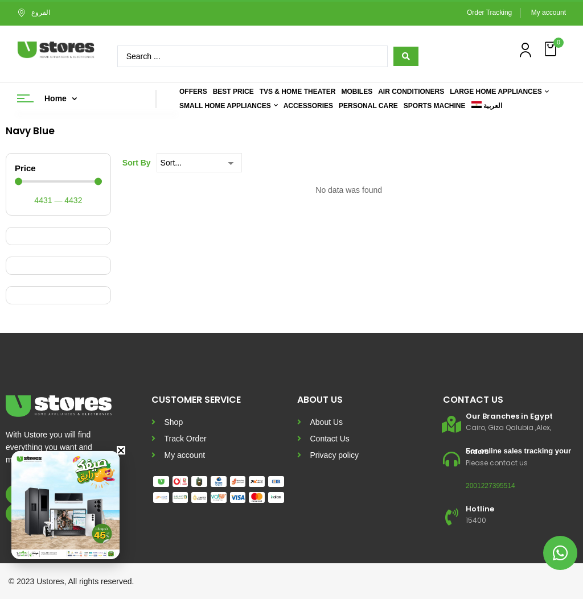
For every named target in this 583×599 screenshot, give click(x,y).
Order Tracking (489, 12)
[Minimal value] (58, 181)
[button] (551, 49)
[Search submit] (405, 56)
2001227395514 (490, 486)
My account (548, 12)
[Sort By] (199, 162)
